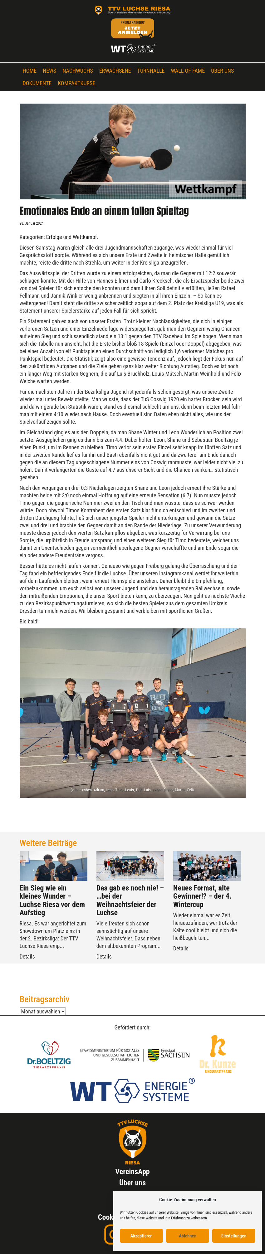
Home (30, 70)
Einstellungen (234, 1236)
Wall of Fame (188, 70)
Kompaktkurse (76, 83)
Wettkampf (85, 237)
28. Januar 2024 (32, 223)
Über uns (222, 70)
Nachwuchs (77, 70)
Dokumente (37, 83)
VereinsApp (132, 1171)
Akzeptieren (141, 1236)
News (49, 70)
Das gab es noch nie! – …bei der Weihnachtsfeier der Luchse (130, 900)
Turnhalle (151, 70)
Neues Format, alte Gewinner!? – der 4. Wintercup (202, 896)
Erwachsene (115, 70)
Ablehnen (187, 1236)
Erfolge (54, 237)
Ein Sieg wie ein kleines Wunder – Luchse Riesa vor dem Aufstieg (52, 900)
